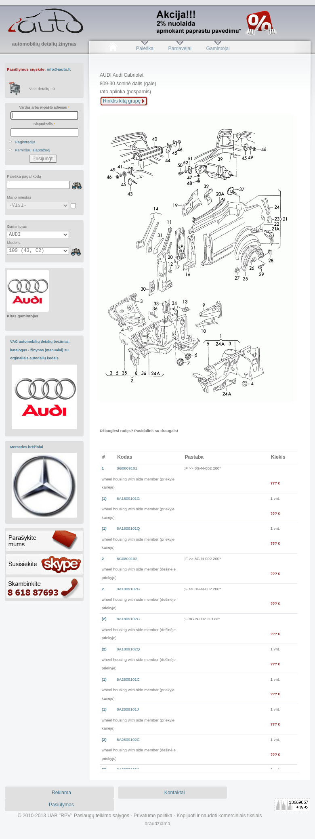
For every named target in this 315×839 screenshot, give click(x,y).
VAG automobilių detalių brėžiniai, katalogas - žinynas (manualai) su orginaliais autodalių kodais (39, 350)
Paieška (144, 48)
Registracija (25, 142)
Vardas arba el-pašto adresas (44, 107)
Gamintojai (217, 48)
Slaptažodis (44, 124)
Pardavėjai (179, 48)
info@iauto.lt (59, 69)
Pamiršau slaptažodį (32, 150)
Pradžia (113, 48)
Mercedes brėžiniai (26, 447)
